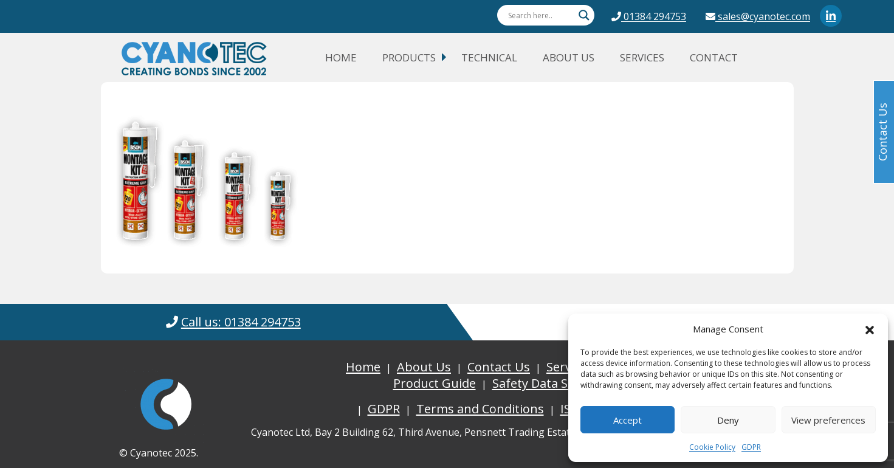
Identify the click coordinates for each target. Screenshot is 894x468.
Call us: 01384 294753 (241, 322)
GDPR (751, 447)
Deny (728, 420)
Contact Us (498, 367)
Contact (714, 57)
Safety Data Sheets (546, 383)
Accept (627, 420)
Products (409, 57)
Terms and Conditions (480, 409)
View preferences (828, 420)
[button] (870, 329)
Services (642, 57)
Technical (489, 57)
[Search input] (540, 15)
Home (341, 57)
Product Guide (434, 383)
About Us (568, 57)
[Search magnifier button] (584, 15)
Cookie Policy (712, 447)
